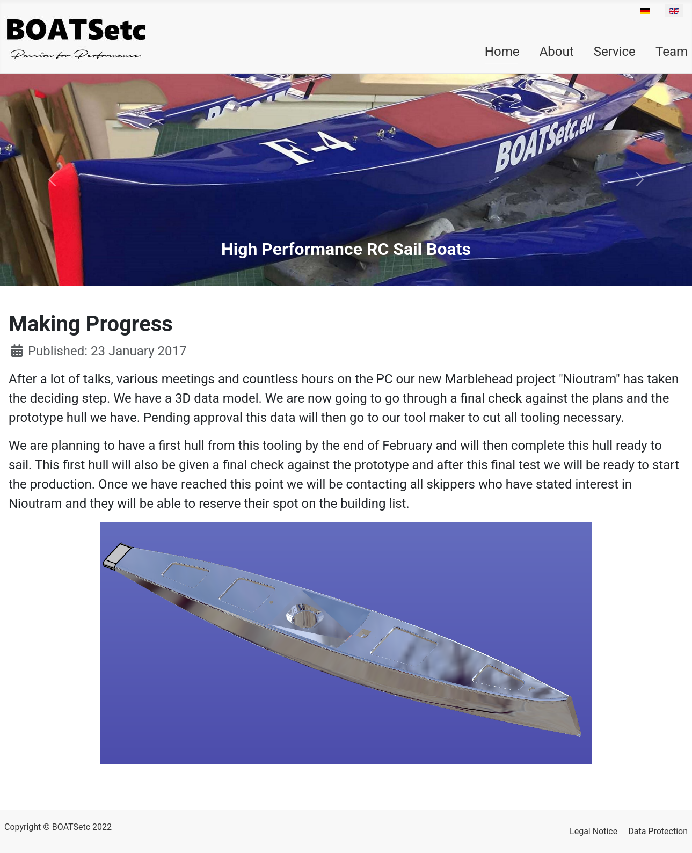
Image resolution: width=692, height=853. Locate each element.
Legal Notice (593, 831)
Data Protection (658, 831)
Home (502, 51)
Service (615, 51)
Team (671, 51)
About (557, 51)
